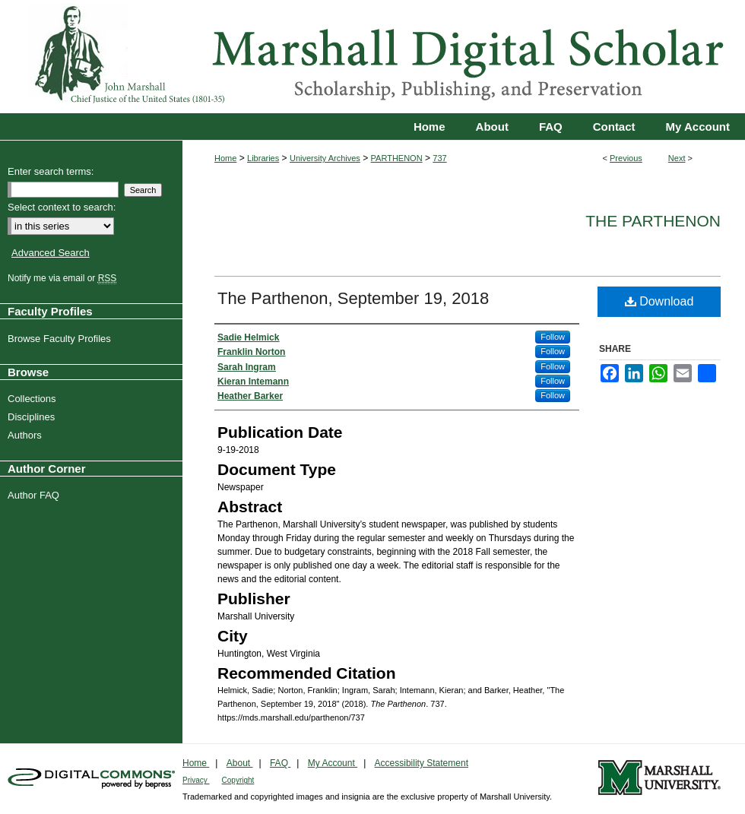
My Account (332, 763)
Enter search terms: (51, 171)
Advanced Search (50, 252)
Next (677, 158)
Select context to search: (62, 207)
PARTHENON (397, 158)
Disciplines (33, 417)
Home (225, 158)
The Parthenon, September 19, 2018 (353, 298)
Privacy (196, 780)
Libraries (263, 158)
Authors (26, 435)
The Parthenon (653, 221)
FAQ (280, 763)
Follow (553, 336)
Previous (626, 158)
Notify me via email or (63, 278)
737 (439, 158)
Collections (33, 398)
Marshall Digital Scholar (372, 56)
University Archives (325, 158)
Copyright (238, 780)
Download (659, 301)
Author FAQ (35, 495)
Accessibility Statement (421, 763)
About (240, 763)
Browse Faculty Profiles (61, 338)
